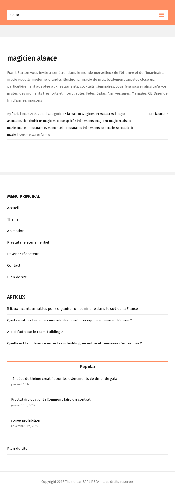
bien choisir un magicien (39, 121)
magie (21, 127)
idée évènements (82, 121)
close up (63, 121)
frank (15, 114)
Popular (87, 366)
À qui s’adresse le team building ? (35, 332)
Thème (12, 219)
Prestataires (105, 114)
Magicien (88, 114)
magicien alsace (32, 58)
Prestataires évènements (82, 127)
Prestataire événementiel (28, 242)
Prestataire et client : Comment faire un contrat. (51, 399)
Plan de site (17, 277)
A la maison (73, 114)
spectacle (108, 127)
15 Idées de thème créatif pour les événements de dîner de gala (64, 378)
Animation (15, 231)
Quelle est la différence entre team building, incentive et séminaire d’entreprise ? (74, 343)
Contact (13, 265)
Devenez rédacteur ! (23, 254)
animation (14, 121)
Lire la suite (157, 114)
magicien (101, 121)
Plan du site (17, 448)
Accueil (13, 208)
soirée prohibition (25, 420)
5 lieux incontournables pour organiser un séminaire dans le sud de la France (72, 309)
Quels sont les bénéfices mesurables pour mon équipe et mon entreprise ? (69, 320)
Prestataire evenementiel (45, 127)
